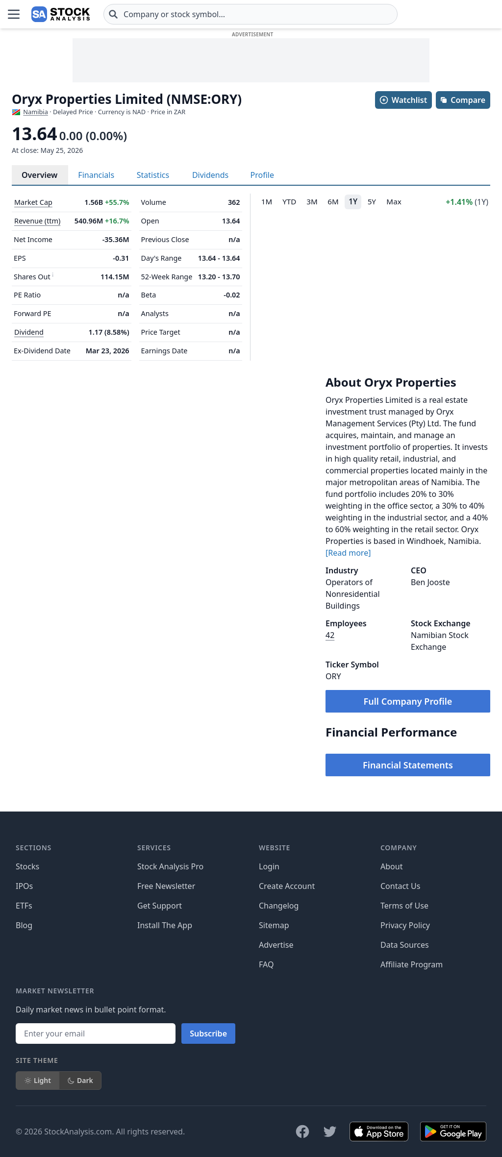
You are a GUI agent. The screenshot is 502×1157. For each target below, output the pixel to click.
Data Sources (404, 944)
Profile (262, 175)
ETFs (24, 905)
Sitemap (274, 925)
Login (269, 866)
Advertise (276, 944)
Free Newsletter (166, 886)
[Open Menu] (14, 14)
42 (330, 635)
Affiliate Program (411, 964)
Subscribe (208, 1033)
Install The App (164, 925)
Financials (96, 175)
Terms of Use (404, 905)
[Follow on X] (330, 1131)
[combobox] (250, 14)
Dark (80, 1080)
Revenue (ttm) (37, 220)
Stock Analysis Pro (170, 866)
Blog (24, 925)
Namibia (35, 111)
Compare (462, 100)
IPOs (24, 886)
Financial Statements (408, 765)
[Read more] (348, 552)
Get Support (159, 905)
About (391, 866)
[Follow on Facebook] (302, 1131)
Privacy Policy (405, 925)
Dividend (29, 332)
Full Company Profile (408, 701)
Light (37, 1080)
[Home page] (60, 14)
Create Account (287, 886)
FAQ (266, 964)
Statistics (153, 175)
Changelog (279, 905)
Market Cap (33, 202)
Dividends (210, 175)
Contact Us (400, 886)
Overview (39, 175)
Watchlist (403, 100)
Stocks (27, 866)
